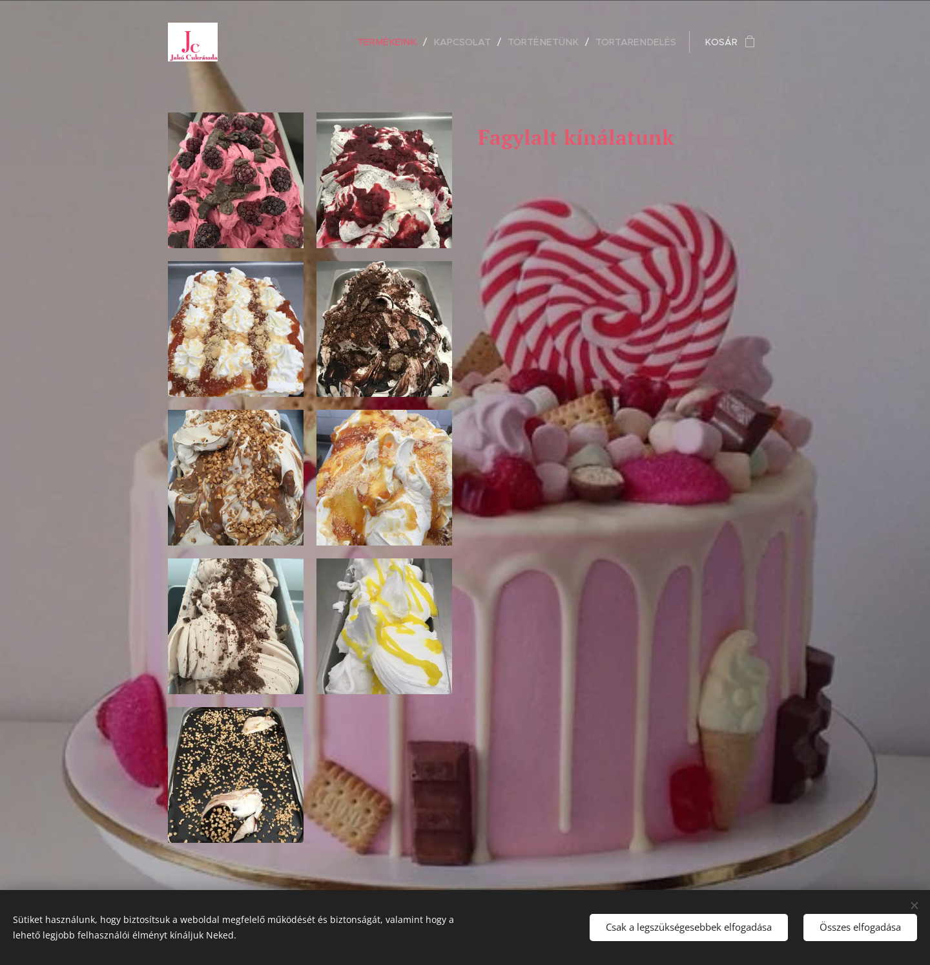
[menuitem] (400, 42)
